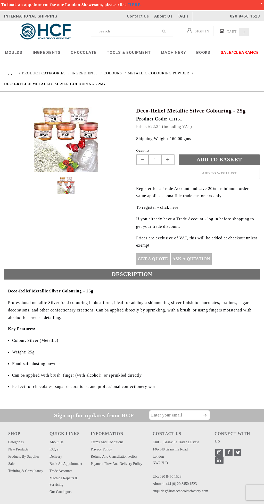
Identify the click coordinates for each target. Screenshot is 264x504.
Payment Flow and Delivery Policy (116, 464)
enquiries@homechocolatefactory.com (180, 491)
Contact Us (138, 16)
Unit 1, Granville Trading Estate (176, 442)
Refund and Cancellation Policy (114, 456)
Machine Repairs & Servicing (64, 481)
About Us (163, 16)
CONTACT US (167, 433)
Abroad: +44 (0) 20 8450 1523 (175, 484)
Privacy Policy (101, 449)
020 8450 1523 (245, 16)
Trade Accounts (61, 471)
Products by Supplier (23, 456)
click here (169, 207)
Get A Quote (153, 259)
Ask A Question (191, 259)
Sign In (198, 30)
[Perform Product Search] (164, 31)
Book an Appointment (66, 464)
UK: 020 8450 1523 (167, 477)
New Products (18, 449)
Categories (16, 442)
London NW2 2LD (160, 460)
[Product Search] (123, 31)
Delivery (56, 456)
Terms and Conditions (107, 442)
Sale (11, 464)
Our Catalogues (61, 492)
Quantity (143, 150)
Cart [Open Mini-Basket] (234, 31)
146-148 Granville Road (170, 449)
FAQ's (182, 16)
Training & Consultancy (25, 471)
